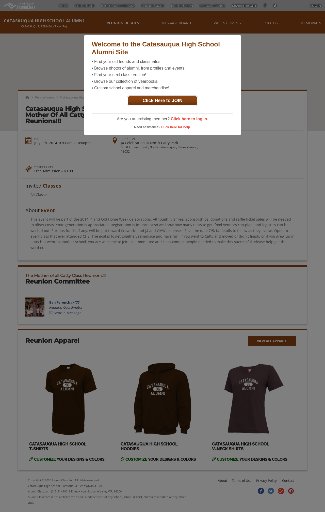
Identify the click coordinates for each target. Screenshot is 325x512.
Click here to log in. (189, 119)
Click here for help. (176, 127)
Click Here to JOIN (162, 100)
